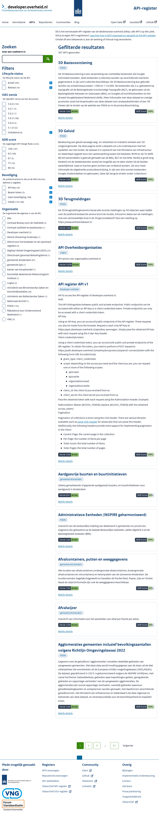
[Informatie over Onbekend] (51, 132)
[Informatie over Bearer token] (51, 192)
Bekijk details (65, 117)
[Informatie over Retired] (51, 88)
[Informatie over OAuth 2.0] (51, 202)
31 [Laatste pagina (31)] (114, 745)
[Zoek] (48, 59)
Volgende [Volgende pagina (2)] (128, 745)
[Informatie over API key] (51, 188)
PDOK (63, 67)
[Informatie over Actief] (51, 83)
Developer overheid (69, 289)
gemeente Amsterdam (71, 479)
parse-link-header (87, 421)
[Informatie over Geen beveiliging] (51, 197)
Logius (63, 252)
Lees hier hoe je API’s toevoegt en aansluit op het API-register (122, 35)
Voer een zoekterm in (14, 51)
